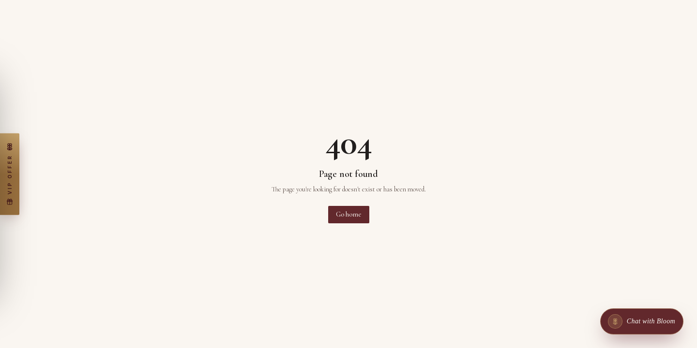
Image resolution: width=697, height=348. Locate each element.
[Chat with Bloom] (641, 321)
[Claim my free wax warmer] (9, 174)
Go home (349, 214)
